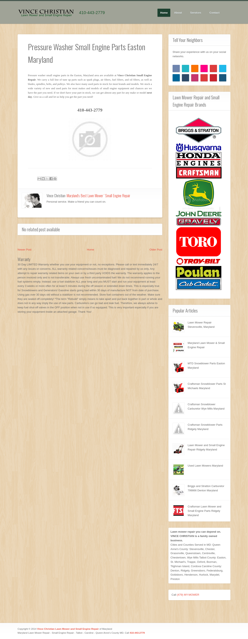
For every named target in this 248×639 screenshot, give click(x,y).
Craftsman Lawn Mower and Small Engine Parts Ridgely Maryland (204, 511)
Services (195, 12)
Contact (214, 12)
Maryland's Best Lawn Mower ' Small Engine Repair (98, 195)
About (178, 12)
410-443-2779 (92, 12)
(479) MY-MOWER (188, 594)
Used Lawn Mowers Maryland (205, 465)
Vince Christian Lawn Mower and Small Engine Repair (68, 628)
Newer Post (24, 249)
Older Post (156, 249)
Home (164, 12)
